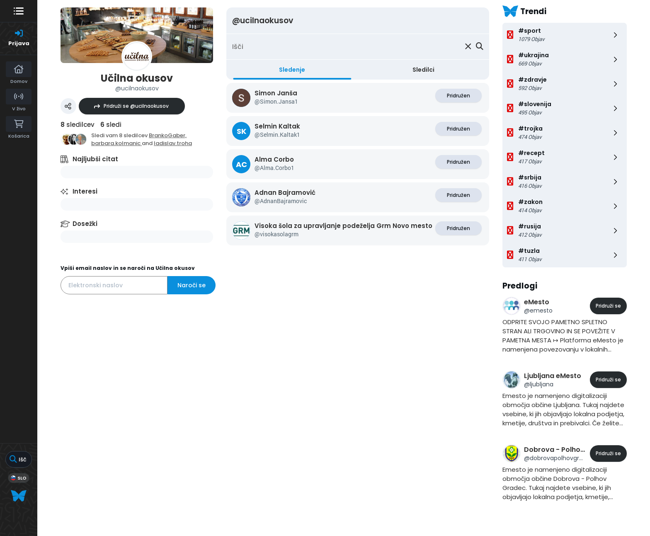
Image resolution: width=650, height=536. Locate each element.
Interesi (85, 191)
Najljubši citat (95, 159)
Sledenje (292, 69)
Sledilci (423, 69)
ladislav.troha (173, 143)
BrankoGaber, (168, 135)
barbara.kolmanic (116, 143)
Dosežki (85, 223)
